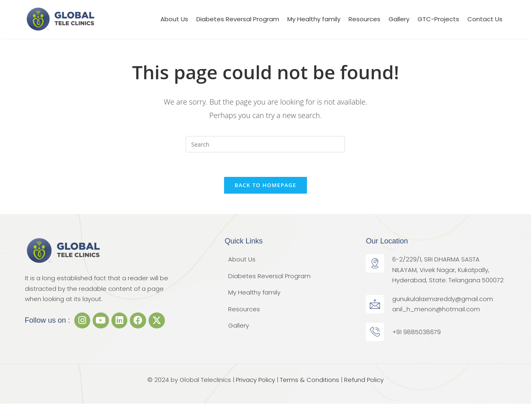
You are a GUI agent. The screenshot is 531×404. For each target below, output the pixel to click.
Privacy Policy (255, 379)
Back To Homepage (265, 185)
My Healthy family (313, 19)
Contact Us (484, 19)
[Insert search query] (265, 144)
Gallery (399, 19)
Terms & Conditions (309, 379)
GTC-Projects (438, 19)
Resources (364, 19)
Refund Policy (364, 379)
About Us (174, 19)
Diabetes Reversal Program (237, 19)
